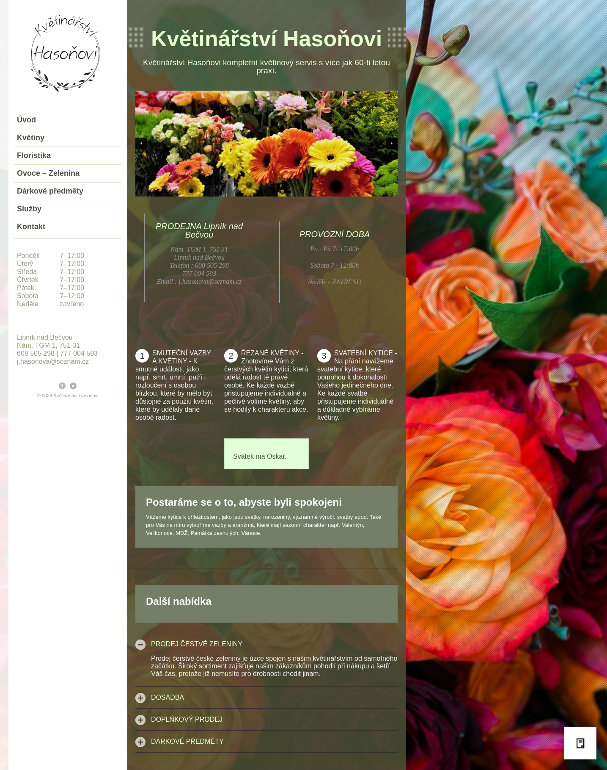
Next (392, 143)
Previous (141, 143)
